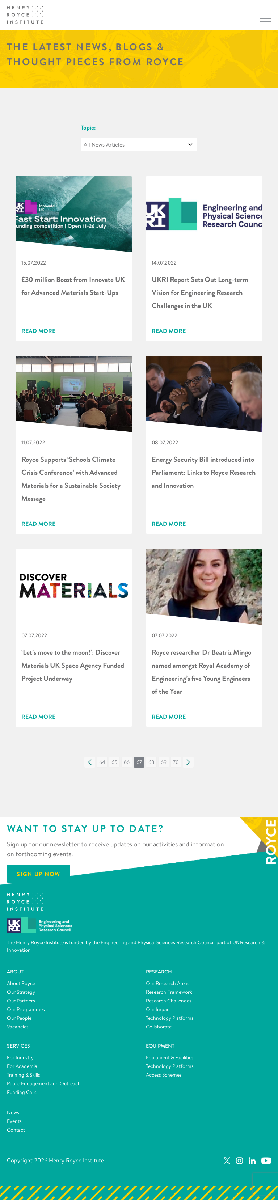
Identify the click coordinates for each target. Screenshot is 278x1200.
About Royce (21, 983)
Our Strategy (21, 992)
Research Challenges (168, 1000)
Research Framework (169, 992)
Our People (19, 1018)
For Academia (22, 1066)
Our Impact (158, 1009)
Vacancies (18, 1026)
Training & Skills (23, 1075)
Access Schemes (164, 1075)
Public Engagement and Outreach (44, 1083)
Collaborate (159, 1026)
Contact (16, 1130)
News (13, 1112)
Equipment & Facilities (170, 1057)
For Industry (20, 1057)
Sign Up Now (38, 874)
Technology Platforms (170, 1018)
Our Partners (21, 1000)
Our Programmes (26, 1009)
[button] (89, 762)
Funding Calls (22, 1092)
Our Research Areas (167, 983)
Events (14, 1121)
